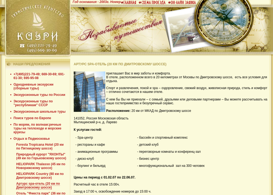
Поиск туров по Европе (32, 118)
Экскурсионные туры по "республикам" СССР (33, 103)
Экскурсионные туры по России (39, 95)
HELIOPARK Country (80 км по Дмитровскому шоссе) (40, 176)
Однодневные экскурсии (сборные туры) (33, 86)
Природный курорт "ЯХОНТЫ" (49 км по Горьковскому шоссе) (41, 156)
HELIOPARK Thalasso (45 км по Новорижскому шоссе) (40, 166)
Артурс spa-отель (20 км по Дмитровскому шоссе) (38, 185)
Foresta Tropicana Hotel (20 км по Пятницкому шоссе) (40, 146)
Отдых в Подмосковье (32, 139)
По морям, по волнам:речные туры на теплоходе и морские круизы (37, 128)
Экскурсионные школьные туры (40, 111)
